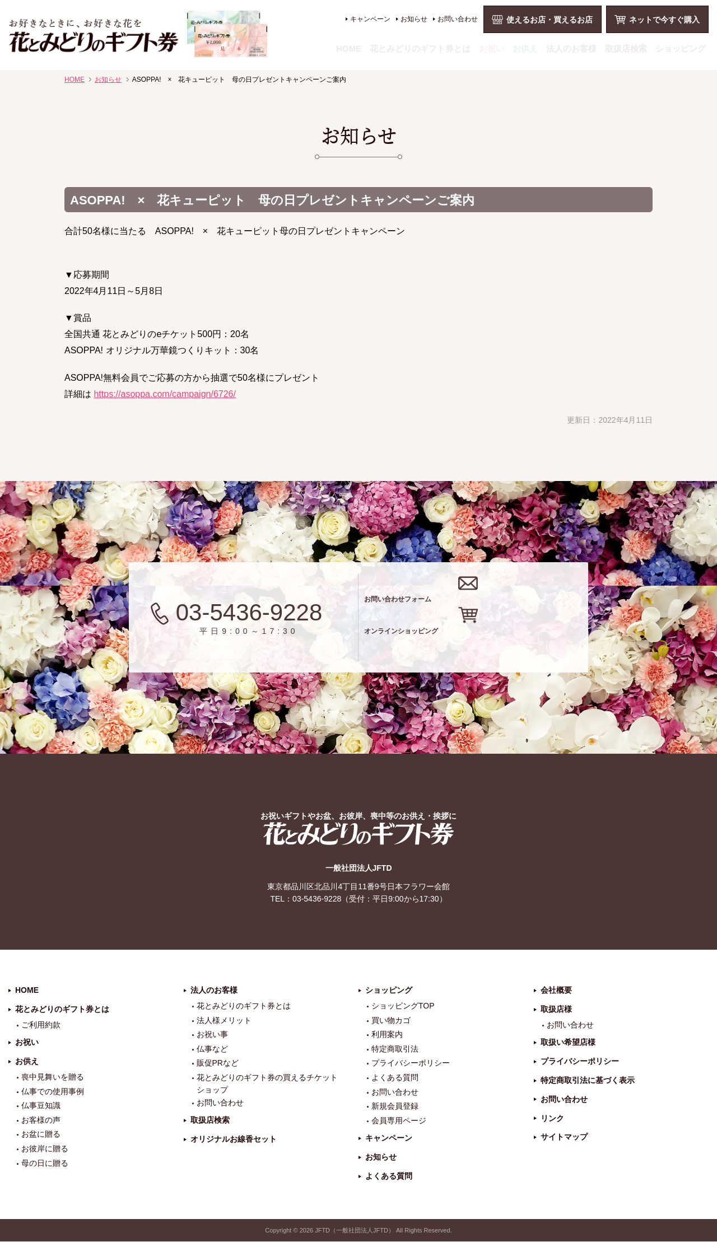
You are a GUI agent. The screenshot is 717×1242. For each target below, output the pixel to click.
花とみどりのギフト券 (358, 834)
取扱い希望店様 (568, 1043)
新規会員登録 (394, 1107)
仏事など (212, 1049)
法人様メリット (224, 1020)
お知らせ (414, 19)
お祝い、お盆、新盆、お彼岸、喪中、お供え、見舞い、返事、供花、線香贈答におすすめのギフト (138, 34)
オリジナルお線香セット (233, 1140)
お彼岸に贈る (44, 1149)
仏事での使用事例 (52, 1091)
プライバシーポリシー (410, 1063)
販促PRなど (218, 1063)
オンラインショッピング (489, 639)
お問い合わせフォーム (481, 595)
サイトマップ (564, 1137)
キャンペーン (370, 19)
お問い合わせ (457, 19)
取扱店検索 (626, 48)
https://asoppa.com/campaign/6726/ (165, 394)
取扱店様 (556, 1009)
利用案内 (387, 1035)
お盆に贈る (40, 1135)
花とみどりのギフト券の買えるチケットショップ (267, 1084)
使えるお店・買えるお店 (549, 19)
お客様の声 (40, 1120)
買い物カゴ (391, 1020)
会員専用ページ (398, 1121)
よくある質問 (394, 1077)
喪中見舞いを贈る (52, 1077)
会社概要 (556, 991)
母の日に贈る (44, 1163)
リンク (552, 1118)
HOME (348, 48)
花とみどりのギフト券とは (420, 48)
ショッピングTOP (403, 1006)
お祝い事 (212, 1035)
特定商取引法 (394, 1049)
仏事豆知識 (40, 1106)
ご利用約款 (40, 1025)
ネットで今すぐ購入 (664, 19)
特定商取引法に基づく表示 (588, 1080)
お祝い (491, 48)
